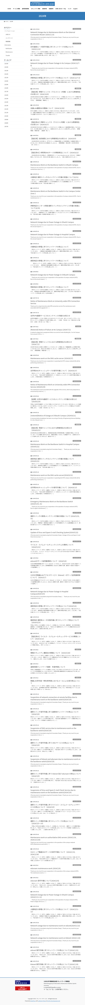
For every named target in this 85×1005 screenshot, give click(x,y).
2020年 (6, 81)
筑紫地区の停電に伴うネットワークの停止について (49, 287)
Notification (9, 48)
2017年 (6, 91)
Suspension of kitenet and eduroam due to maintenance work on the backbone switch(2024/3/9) (55, 760)
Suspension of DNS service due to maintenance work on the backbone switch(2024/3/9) (53, 729)
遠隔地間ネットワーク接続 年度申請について (47, 667)
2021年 (6, 77)
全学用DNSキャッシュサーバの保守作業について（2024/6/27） (54, 370)
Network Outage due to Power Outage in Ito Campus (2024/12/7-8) (55, 64)
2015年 (6, 98)
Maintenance (77, 29)
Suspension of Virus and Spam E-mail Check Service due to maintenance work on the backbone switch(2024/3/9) (53, 791)
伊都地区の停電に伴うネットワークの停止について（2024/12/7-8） (55, 78)
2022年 (6, 74)
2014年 (6, 102)
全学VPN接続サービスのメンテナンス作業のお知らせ (50, 315)
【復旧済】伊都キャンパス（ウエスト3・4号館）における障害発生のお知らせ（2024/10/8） (55, 93)
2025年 (6, 63)
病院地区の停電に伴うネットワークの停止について (49, 260)
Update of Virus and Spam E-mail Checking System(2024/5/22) (54, 532)
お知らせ (78, 105)
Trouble (78, 326)
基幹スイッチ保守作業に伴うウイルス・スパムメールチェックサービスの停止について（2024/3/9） (55, 805)
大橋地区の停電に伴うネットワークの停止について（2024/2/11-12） (54, 910)
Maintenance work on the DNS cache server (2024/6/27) (51, 358)
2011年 (6, 112)
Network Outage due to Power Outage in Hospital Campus (52, 234)
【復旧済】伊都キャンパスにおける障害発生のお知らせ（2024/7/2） (51, 343)
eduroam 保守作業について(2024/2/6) (44, 880)
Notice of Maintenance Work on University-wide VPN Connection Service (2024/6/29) (55, 385)
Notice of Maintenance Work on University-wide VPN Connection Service (55, 302)
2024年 (6, 67)
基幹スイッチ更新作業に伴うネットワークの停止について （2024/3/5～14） (52, 822)
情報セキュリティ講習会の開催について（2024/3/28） (50, 653)
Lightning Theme (42, 1001)
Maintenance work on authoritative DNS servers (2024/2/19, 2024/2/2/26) (53, 838)
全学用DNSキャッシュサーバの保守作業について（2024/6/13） (54, 487)
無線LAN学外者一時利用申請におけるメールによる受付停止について (55, 682)
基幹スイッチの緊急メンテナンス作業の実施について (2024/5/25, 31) (54, 517)
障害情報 (78, 88)
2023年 (6, 70)
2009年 (6, 119)
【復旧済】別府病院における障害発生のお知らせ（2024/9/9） (53, 138)
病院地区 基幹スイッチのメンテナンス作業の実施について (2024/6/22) (52, 460)
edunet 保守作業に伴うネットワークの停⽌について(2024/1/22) (54, 950)
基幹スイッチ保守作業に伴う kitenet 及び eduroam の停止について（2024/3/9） (55, 774)
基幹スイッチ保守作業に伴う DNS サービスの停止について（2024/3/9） (52, 744)
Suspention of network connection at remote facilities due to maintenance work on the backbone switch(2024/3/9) (53, 698)
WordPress (33, 1001)
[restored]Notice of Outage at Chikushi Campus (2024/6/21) (53, 415)
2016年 (6, 95)
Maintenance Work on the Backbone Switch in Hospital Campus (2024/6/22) (54, 445)
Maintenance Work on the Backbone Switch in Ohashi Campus (54, 165)
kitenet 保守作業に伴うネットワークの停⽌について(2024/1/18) (54, 964)
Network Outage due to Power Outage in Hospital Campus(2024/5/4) (49, 592)
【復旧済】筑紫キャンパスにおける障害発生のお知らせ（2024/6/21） (51, 429)
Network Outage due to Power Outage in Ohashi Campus (52, 222)
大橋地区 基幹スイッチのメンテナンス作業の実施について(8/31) (54, 177)
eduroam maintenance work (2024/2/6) (45, 868)
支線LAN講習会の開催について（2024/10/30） (47, 108)
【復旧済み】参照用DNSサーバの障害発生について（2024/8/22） (55, 152)
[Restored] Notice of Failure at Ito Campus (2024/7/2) (50, 329)
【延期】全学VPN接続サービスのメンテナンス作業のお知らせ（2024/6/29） (53, 400)
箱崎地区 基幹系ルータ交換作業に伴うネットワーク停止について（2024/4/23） (54, 621)
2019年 (6, 84)
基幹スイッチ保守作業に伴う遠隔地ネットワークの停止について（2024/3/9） (54, 713)
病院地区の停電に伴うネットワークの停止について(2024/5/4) (53, 606)
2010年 (6, 116)
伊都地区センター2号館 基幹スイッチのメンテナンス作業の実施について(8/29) (55, 207)
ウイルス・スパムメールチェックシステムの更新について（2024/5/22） (52, 545)
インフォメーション (9, 31)
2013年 (6, 105)
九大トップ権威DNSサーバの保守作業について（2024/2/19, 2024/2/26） (52, 853)
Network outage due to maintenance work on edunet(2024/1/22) (55, 925)
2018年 (6, 88)
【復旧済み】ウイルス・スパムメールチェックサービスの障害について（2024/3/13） (55, 637)
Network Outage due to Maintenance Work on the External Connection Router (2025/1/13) (52, 33)
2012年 (6, 109)
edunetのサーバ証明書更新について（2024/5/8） (49, 561)
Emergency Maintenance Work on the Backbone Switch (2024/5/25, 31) (51, 502)
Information (7, 45)
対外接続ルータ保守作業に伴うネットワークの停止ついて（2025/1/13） (52, 48)
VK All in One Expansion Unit (53, 1001)
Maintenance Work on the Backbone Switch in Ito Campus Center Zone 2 (55, 192)
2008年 (6, 123)
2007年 (6, 126)
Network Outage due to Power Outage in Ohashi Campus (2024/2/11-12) (52, 895)
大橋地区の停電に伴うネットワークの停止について (49, 246)
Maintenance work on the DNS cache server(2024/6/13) (51, 475)
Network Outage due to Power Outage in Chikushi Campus (52, 274)
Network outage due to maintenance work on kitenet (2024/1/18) (55, 938)
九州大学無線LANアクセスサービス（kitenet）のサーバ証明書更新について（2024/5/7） (55, 576)
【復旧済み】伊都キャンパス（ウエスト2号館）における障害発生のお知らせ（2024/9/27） (55, 123)
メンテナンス (77, 43)
